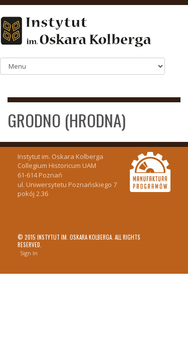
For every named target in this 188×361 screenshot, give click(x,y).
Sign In (29, 253)
